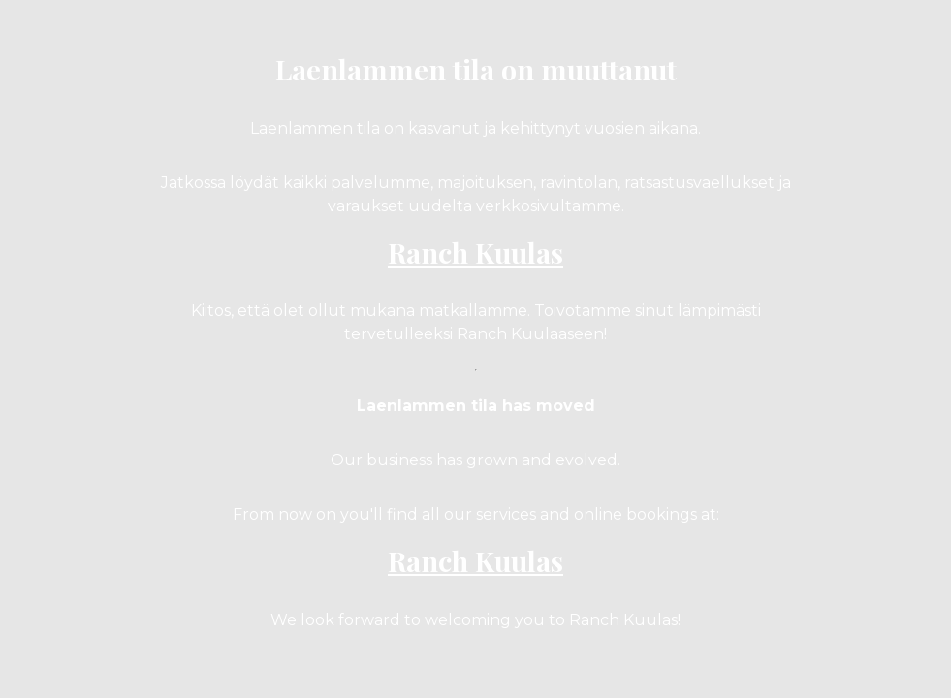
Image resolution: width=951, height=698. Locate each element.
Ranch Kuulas (475, 252)
